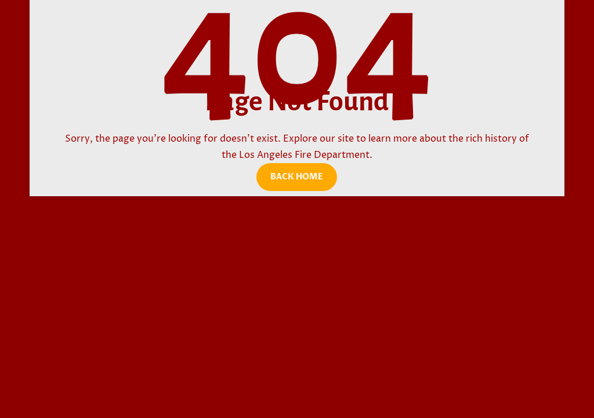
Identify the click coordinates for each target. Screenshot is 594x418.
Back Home (296, 176)
